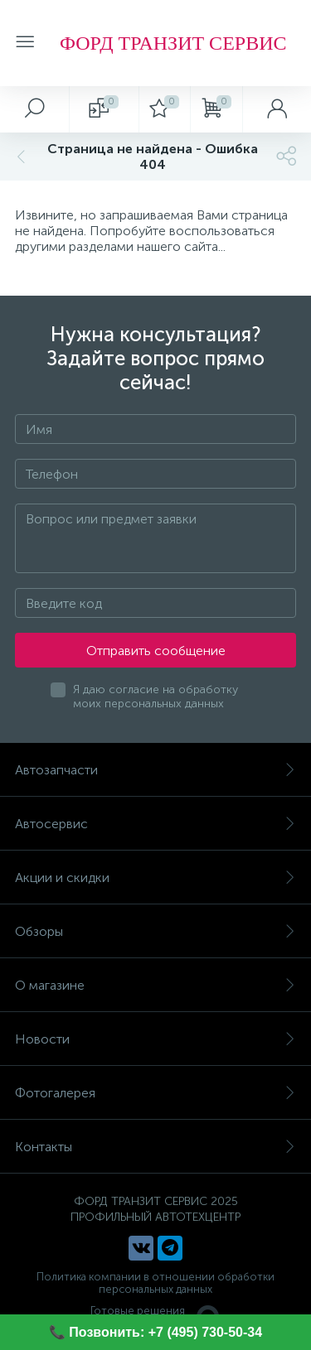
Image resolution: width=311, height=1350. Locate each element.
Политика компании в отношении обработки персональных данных (155, 1282)
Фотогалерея (155, 1093)
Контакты (155, 1147)
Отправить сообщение (156, 650)
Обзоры (155, 931)
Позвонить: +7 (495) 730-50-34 (165, 1332)
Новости (155, 1039)
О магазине (155, 985)
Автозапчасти (155, 770)
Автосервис (155, 824)
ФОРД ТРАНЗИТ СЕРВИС (173, 43)
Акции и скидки (155, 877)
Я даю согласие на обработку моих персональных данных (155, 696)
